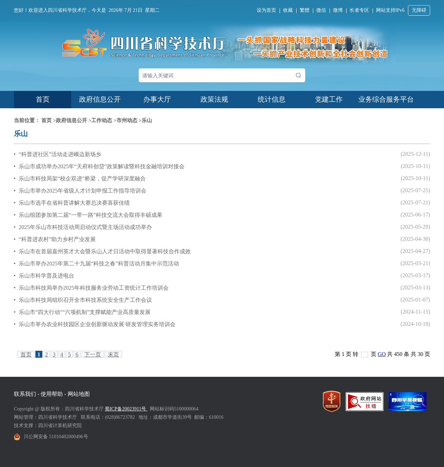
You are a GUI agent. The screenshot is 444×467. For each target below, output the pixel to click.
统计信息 (271, 99)
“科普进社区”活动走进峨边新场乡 (60, 154)
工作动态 (101, 120)
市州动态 (127, 120)
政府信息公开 (100, 99)
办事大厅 (157, 99)
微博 (338, 10)
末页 (113, 354)
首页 (43, 99)
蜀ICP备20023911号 (126, 408)
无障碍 (419, 10)
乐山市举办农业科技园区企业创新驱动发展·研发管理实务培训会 (97, 324)
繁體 (304, 10)
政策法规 (214, 99)
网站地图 (79, 394)
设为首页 (266, 10)
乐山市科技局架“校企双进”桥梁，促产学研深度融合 (82, 178)
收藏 (288, 10)
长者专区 (359, 10)
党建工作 (329, 99)
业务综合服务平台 (386, 99)
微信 (321, 10)
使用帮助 (52, 394)
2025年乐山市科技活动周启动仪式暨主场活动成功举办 (85, 227)
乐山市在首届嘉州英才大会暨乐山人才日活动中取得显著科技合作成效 (105, 251)
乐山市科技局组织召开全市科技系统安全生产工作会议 (85, 300)
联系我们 (25, 394)
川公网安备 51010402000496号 (56, 436)
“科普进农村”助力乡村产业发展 (57, 239)
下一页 (92, 354)
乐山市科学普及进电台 (46, 276)
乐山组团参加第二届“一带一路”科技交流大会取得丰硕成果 (90, 215)
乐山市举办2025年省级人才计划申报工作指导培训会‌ (82, 191)
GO (382, 354)
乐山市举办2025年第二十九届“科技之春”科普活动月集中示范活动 (99, 263)
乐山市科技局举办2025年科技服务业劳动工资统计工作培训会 (94, 288)
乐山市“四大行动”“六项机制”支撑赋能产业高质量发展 (85, 312)
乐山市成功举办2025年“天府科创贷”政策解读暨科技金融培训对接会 (102, 166)
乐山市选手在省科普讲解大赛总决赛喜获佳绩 (74, 203)
